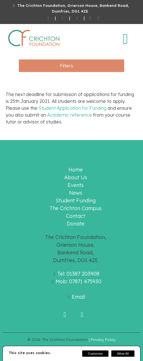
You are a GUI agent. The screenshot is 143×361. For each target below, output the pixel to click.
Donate (75, 223)
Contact (75, 216)
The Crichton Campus (76, 208)
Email (78, 297)
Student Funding (76, 200)
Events (76, 185)
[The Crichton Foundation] (34, 47)
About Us (75, 177)
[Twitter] (98, 18)
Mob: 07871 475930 (78, 281)
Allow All (123, 353)
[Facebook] (90, 18)
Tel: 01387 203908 (78, 273)
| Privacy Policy (102, 339)
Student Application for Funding (72, 108)
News (75, 193)
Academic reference (69, 115)
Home (76, 169)
